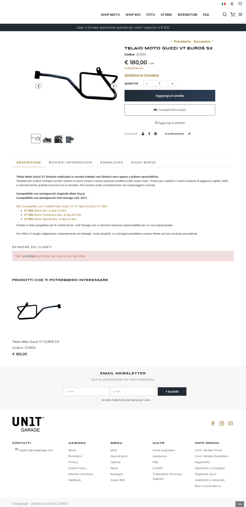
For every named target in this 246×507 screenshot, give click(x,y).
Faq (206, 15)
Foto (150, 15)
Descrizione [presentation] (29, 162)
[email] (134, 385)
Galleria (115, 455)
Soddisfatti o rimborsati (210, 473)
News (114, 461)
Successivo (204, 41)
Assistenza (160, 449)
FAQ (155, 455)
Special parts (119, 449)
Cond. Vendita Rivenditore (212, 449)
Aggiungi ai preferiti (170, 123)
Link (146, 393)
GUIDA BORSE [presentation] (143, 162)
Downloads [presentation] (111, 162)
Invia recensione (180, 133)
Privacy (73, 455)
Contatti (158, 461)
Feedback (74, 473)
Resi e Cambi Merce (208, 479)
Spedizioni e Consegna (210, 461)
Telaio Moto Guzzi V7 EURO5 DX (35, 335)
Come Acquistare (164, 443)
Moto (114, 443)
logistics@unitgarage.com (36, 443)
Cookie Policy (77, 461)
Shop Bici (133, 15)
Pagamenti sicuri (205, 467)
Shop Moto (110, 15)
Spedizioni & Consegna (142, 75)
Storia (166, 15)
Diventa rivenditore (80, 467)
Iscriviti (172, 385)
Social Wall (118, 473)
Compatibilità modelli (170, 110)
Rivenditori (187, 15)
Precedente (180, 41)
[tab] (29, 162)
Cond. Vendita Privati (208, 443)
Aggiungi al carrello (170, 96)
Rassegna (117, 467)
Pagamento (202, 455)
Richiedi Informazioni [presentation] (70, 162)
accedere (29, 256)
